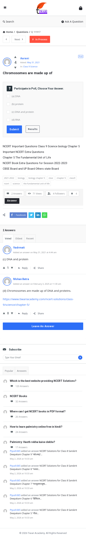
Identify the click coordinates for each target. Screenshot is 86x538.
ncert (6, 183)
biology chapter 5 (36, 178)
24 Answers (18, 432)
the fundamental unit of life (36, 183)
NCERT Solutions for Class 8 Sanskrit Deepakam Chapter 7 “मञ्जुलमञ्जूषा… (43, 482)
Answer (12, 200)
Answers (21, 370)
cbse (51, 178)
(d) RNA (16, 119)
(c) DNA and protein (23, 112)
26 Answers (18, 416)
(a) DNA (16, 96)
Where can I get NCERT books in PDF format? (38, 411)
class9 (72, 178)
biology (21, 178)
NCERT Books (18, 396)
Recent (30, 238)
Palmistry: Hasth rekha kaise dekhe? (32, 442)
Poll (80, 56)
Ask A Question (72, 21)
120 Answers (19, 386)
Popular (9, 370)
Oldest (18, 238)
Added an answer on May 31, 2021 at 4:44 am (35, 252)
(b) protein (17, 104)
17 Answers (18, 447)
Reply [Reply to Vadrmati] (23, 268)
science (16, 183)
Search (8, 21)
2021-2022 (9, 178)
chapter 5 (61, 178)
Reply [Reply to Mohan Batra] (23, 313)
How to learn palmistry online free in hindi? (36, 426)
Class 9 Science (30, 66)
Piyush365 (15, 451)
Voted (8, 238)
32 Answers (18, 401)
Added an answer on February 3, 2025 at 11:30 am (37, 283)
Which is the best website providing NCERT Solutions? (43, 380)
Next (19, 39)
